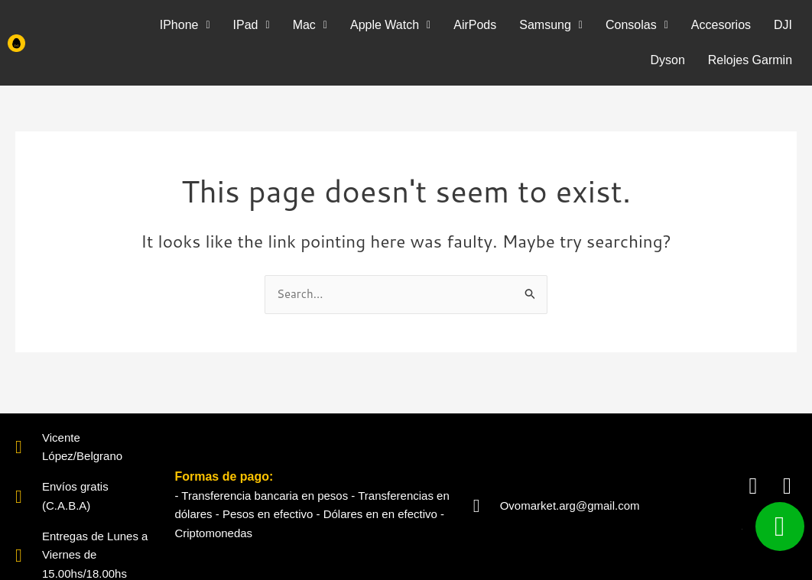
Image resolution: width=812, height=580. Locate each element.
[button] (185, 25)
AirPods (474, 24)
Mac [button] (310, 24)
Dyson (667, 59)
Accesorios (721, 24)
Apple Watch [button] (390, 24)
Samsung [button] (551, 24)
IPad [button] (251, 24)
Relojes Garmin (750, 59)
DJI (783, 24)
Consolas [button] (637, 24)
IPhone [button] (185, 24)
